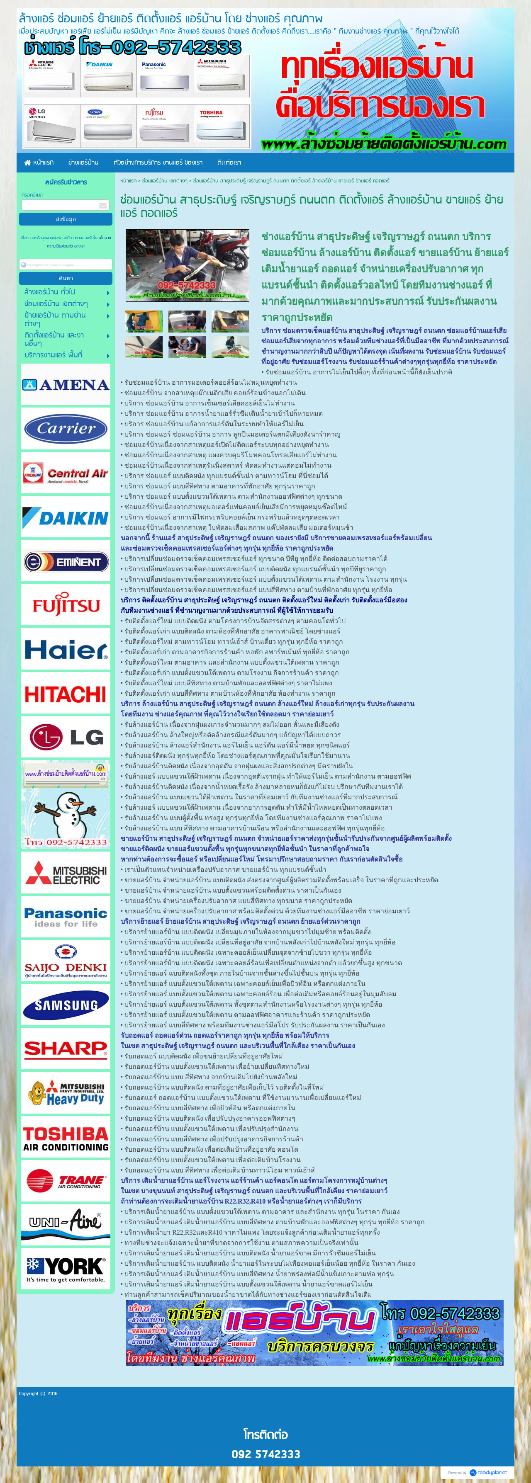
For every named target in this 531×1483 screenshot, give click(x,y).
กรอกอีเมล (32, 195)
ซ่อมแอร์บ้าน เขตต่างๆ (165, 181)
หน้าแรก (128, 181)
